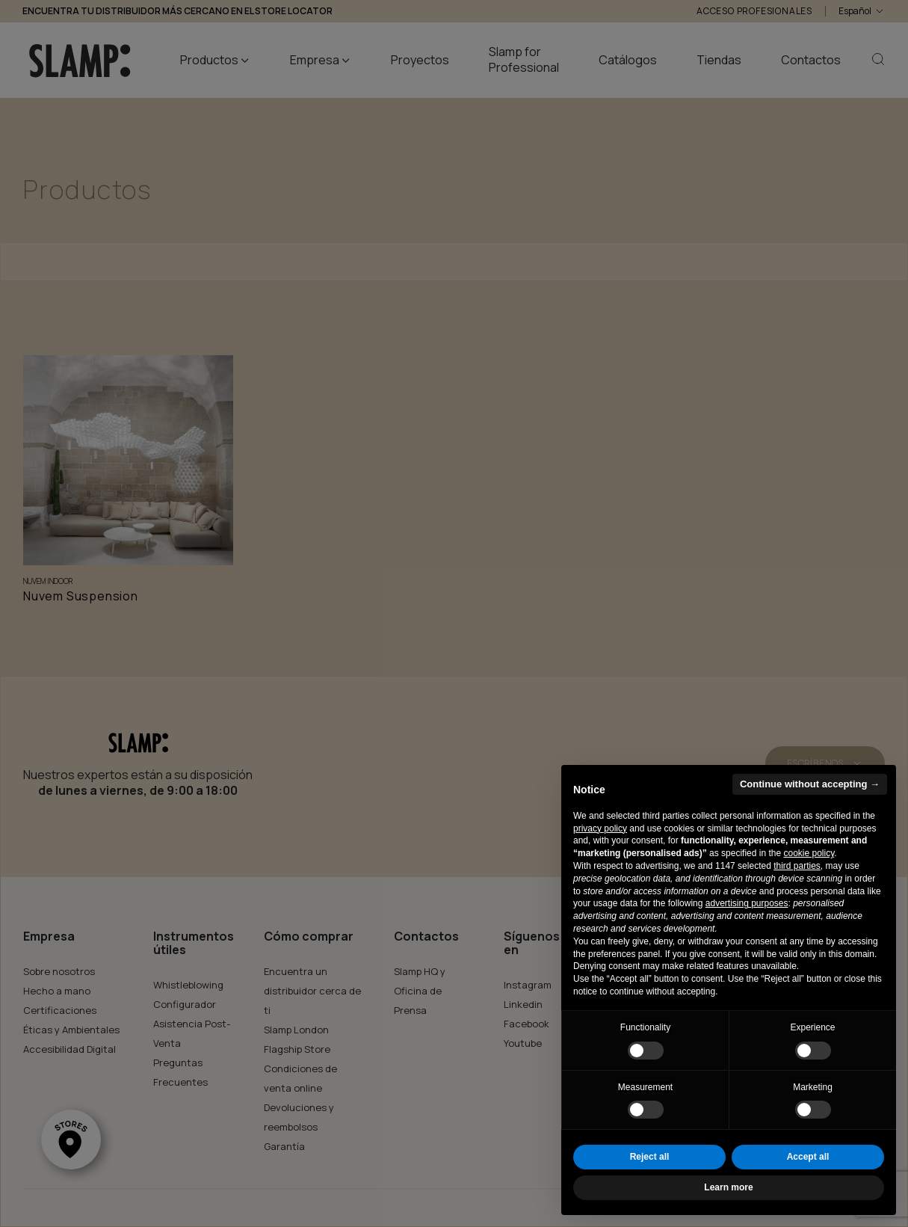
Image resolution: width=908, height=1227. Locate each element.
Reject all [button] (650, 1156)
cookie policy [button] (808, 853)
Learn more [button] (728, 1187)
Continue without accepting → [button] (810, 784)
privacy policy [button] (600, 828)
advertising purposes (746, 903)
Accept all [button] (808, 1156)
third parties (797, 866)
